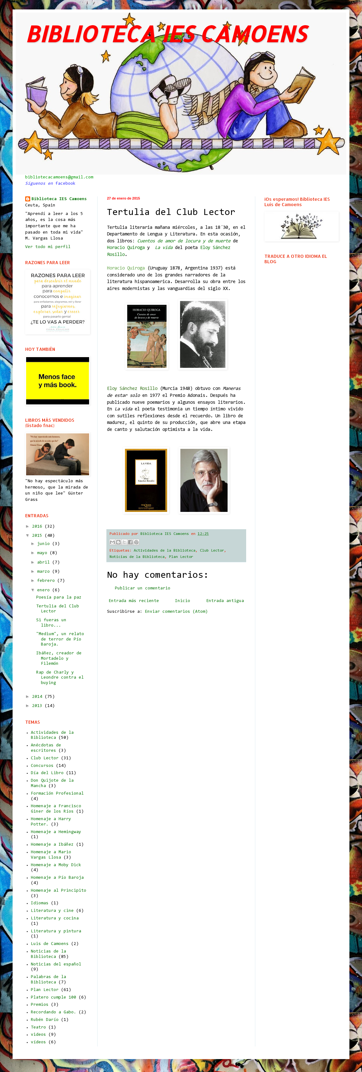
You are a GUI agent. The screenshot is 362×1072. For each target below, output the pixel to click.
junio (44, 544)
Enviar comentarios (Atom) (176, 612)
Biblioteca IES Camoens (59, 199)
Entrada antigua (225, 601)
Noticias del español (56, 964)
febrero (47, 581)
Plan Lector (181, 557)
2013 (38, 706)
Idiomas (39, 903)
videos (38, 1035)
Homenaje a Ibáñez (52, 845)
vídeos (38, 1042)
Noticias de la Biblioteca (137, 557)
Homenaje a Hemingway (56, 832)
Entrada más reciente (134, 601)
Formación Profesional (57, 793)
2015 (38, 536)
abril (44, 562)
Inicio (182, 601)
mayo (43, 553)
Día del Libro (47, 773)
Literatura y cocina (55, 918)
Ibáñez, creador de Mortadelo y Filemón (59, 658)
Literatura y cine (52, 911)
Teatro (38, 1027)
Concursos (42, 766)
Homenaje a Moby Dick (56, 865)
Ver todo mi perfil (48, 247)
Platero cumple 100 (53, 997)
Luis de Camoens (50, 944)
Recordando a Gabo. (53, 1012)
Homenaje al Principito (58, 891)
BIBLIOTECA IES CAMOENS (165, 34)
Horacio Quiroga (126, 248)
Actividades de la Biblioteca (164, 551)
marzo (44, 572)
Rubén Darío (45, 1020)
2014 (38, 697)
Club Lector (212, 551)
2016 (38, 526)
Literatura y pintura (56, 931)
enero (44, 590)
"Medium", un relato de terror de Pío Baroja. (60, 639)
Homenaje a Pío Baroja (57, 878)
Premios (39, 1005)
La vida (164, 248)
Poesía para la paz (59, 597)
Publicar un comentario (142, 588)
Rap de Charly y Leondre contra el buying (60, 678)
